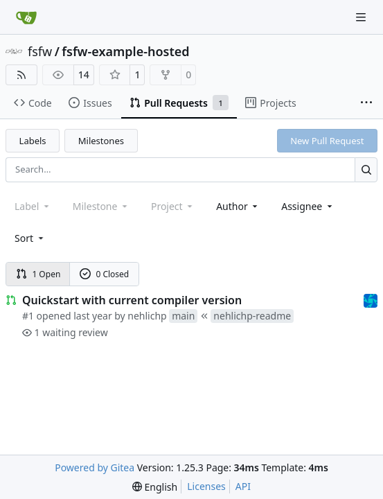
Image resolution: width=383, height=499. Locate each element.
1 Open (38, 274)
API (243, 486)
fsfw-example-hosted (125, 51)
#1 (28, 315)
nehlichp (146, 315)
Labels (32, 140)
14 (83, 74)
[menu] (30, 238)
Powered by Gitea (94, 467)
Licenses (206, 486)
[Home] (26, 17)
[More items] (366, 103)
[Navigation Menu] (362, 17)
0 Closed (105, 274)
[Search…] (366, 169)
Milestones (101, 140)
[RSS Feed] (21, 74)
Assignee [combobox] (308, 206)
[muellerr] (370, 299)
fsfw (40, 51)
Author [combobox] (238, 206)
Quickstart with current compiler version (132, 300)
